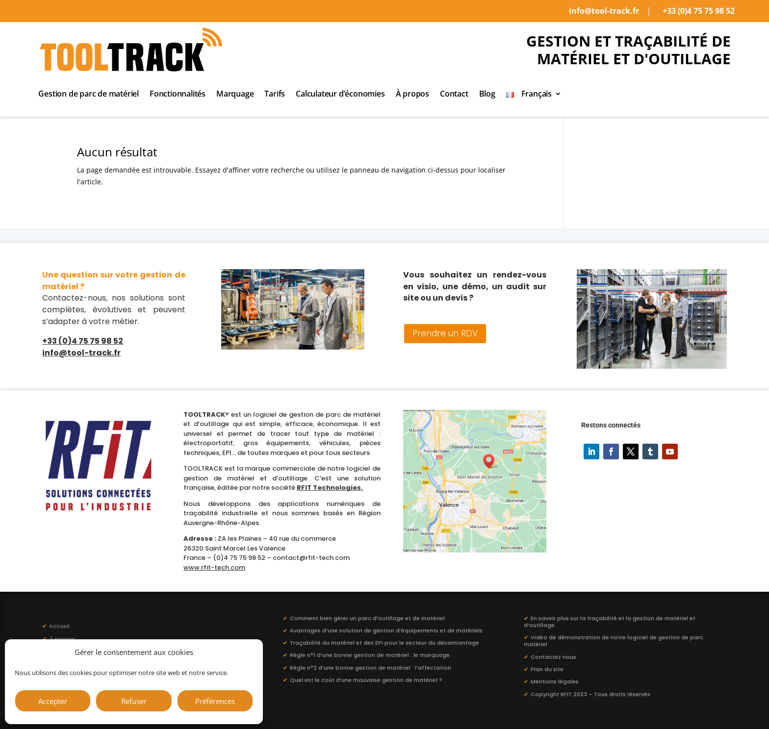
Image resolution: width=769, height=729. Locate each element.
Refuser (134, 701)
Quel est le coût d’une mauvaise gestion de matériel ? (366, 680)
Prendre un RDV (445, 333)
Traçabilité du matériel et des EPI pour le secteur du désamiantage (384, 643)
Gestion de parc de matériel (88, 94)
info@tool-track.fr (604, 10)
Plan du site (547, 669)
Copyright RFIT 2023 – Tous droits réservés (590, 694)
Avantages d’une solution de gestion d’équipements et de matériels (386, 630)
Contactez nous (553, 657)
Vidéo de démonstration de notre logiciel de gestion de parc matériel (613, 640)
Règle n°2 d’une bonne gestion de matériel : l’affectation (370, 668)
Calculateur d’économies (340, 94)
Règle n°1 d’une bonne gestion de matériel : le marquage (370, 655)
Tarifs (274, 94)
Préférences (215, 701)
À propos (412, 94)
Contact (454, 94)
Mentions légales (555, 681)
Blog (487, 94)
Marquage (235, 94)
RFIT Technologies (329, 487)
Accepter (52, 701)
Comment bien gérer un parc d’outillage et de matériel (367, 618)
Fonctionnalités (177, 94)
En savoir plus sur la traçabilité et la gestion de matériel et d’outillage (609, 621)
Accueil (56, 626)
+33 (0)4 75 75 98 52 (699, 10)
